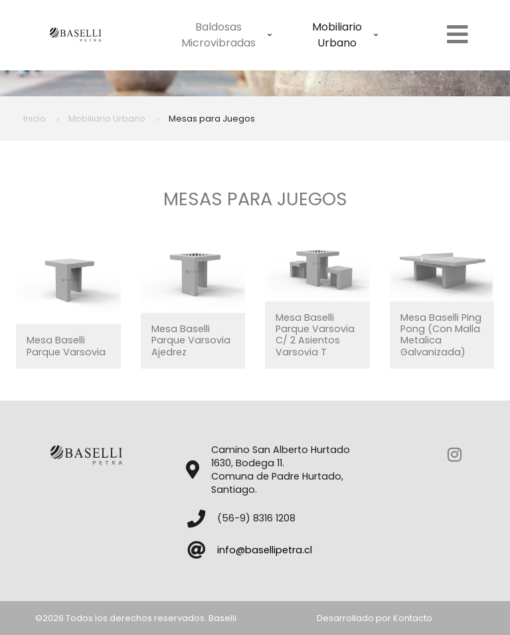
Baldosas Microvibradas (226, 34)
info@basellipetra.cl (264, 550)
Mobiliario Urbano (345, 34)
